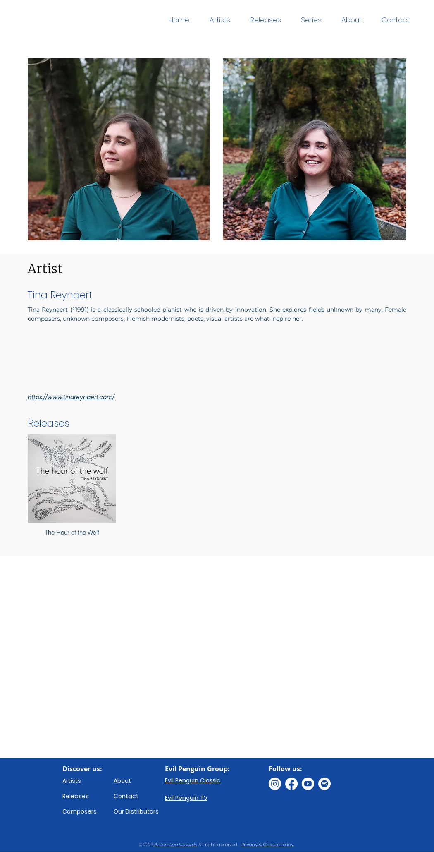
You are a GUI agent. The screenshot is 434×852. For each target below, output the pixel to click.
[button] (311, 20)
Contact (126, 796)
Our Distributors (136, 811)
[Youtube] (308, 784)
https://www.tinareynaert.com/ (71, 397)
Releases (75, 796)
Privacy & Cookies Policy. (267, 844)
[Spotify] (324, 784)
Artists (71, 781)
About (122, 781)
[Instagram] (275, 784)
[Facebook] (291, 784)
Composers (79, 811)
